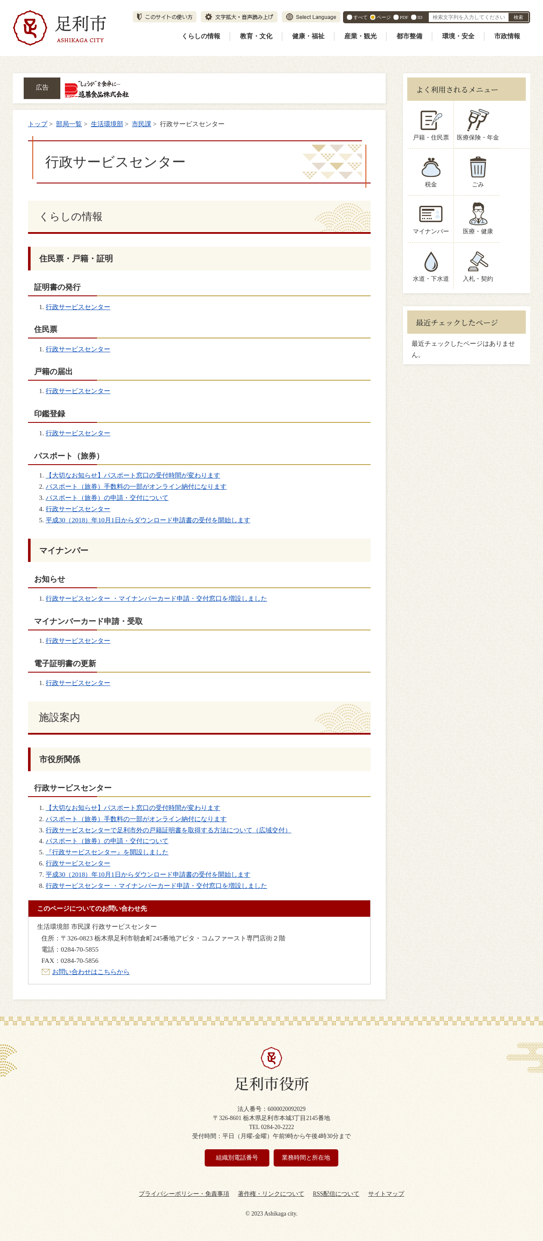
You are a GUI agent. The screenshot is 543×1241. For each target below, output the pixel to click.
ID (420, 17)
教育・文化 (256, 36)
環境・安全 (458, 36)
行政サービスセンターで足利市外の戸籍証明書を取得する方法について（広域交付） (168, 830)
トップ (37, 123)
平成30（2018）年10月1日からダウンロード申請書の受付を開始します (148, 520)
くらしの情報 (200, 36)
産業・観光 (360, 36)
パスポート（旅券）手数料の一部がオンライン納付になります (136, 486)
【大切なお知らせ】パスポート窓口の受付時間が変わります (133, 475)
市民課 (141, 123)
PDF (404, 17)
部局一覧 (69, 123)
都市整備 (409, 36)
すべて (360, 17)
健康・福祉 (308, 36)
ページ (384, 17)
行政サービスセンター (78, 306)
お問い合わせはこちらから (91, 971)
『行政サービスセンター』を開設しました (107, 852)
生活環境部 (107, 123)
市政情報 (507, 36)
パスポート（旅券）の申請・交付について (107, 497)
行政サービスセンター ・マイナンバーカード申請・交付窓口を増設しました (156, 598)
